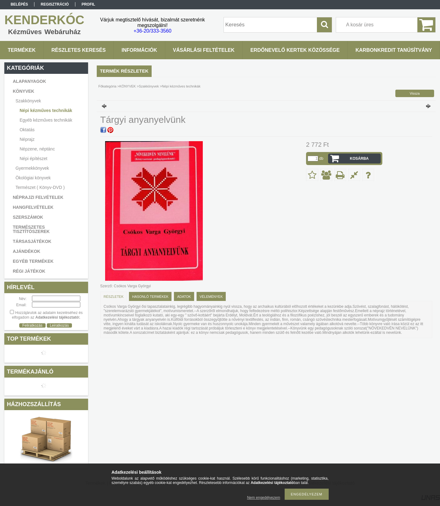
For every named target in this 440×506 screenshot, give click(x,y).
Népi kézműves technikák (46, 110)
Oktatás (27, 129)
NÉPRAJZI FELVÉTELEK (38, 197)
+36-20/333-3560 (152, 31)
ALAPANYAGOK (29, 81)
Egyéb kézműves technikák (46, 120)
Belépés (19, 4)
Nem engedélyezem (263, 497)
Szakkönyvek (149, 86)
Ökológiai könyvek (33, 177)
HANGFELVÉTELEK (33, 207)
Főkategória (107, 86)
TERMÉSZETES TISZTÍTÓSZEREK (31, 229)
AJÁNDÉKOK (26, 251)
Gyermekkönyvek (32, 168)
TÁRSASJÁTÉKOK (32, 241)
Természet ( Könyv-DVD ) (40, 187)
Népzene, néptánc (37, 148)
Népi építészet (33, 158)
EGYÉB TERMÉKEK (33, 261)
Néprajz (27, 139)
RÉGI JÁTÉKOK (29, 271)
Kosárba (359, 158)
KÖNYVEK (127, 86)
